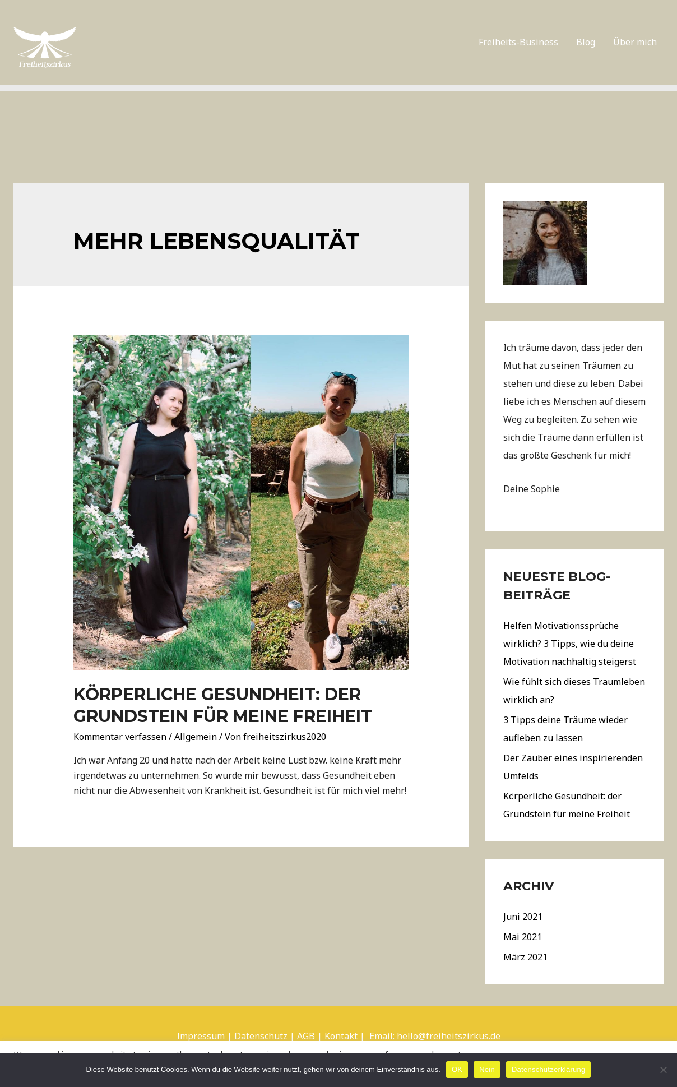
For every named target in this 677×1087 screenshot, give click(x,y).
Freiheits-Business (518, 42)
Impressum (201, 1036)
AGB (306, 1036)
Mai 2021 (522, 937)
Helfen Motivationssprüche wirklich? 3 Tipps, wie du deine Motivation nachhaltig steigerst (569, 643)
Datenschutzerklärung (548, 1069)
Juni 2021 (522, 916)
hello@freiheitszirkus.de (448, 1036)
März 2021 (525, 957)
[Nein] (663, 1069)
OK (457, 1069)
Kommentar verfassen (119, 736)
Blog (585, 42)
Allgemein (195, 736)
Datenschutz (261, 1036)
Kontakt (341, 1036)
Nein (487, 1069)
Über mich (635, 42)
